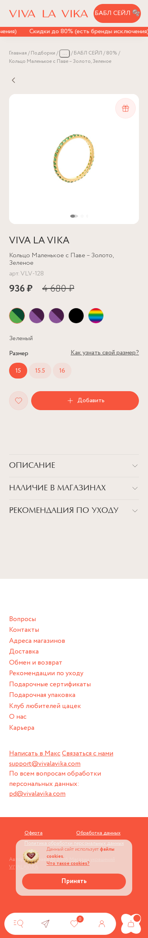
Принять (74, 881)
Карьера (21, 728)
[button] (74, 216)
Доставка (24, 652)
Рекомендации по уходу (46, 673)
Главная (18, 53)
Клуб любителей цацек (45, 706)
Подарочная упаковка (42, 695)
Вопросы (22, 619)
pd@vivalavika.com (37, 794)
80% (111, 53)
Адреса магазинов (37, 641)
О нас (17, 717)
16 (62, 370)
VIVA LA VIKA (39, 241)
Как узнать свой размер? (105, 352)
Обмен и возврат (35, 663)
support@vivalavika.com (45, 764)
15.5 (40, 370)
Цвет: (21, 338)
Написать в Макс (34, 754)
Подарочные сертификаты (50, 684)
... (64, 53)
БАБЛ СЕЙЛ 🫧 (117, 13)
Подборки (43, 53)
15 (18, 370)
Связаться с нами (87, 754)
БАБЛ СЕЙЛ (88, 53)
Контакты (24, 630)
